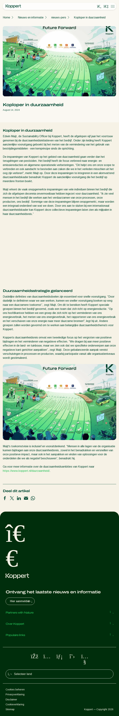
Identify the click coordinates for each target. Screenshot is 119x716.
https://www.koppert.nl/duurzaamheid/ (26, 470)
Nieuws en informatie (31, 17)
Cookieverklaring (15, 704)
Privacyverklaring (15, 694)
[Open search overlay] (99, 6)
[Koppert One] (106, 6)
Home (6, 17)
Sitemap (10, 709)
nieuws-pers (58, 17)
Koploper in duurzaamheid (90, 17)
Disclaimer (11, 699)
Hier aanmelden (21, 601)
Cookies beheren (15, 689)
